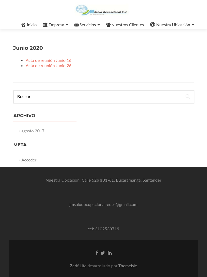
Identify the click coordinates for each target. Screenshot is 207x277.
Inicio (29, 24)
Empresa (53, 24)
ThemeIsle (127, 265)
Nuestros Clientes (125, 24)
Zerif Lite (79, 265)
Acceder (28, 159)
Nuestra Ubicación (170, 24)
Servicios (85, 24)
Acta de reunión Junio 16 (49, 60)
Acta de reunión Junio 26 (49, 65)
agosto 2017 (33, 130)
